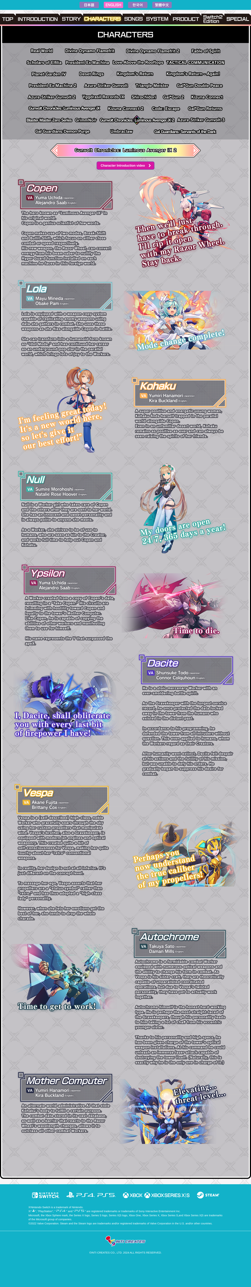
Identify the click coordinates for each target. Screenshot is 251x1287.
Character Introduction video (123, 165)
